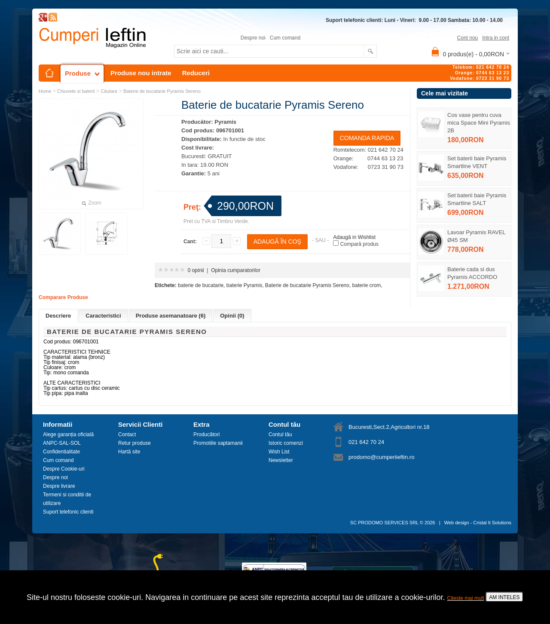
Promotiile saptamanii (218, 443)
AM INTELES (504, 597)
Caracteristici (103, 315)
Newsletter (281, 460)
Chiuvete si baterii (76, 91)
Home (45, 91)
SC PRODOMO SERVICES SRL (384, 522)
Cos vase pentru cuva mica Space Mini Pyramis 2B (478, 123)
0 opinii (196, 270)
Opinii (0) (232, 315)
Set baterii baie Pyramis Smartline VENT (476, 162)
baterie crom (366, 285)
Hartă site (129, 452)
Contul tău (280, 434)
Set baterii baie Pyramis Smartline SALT (476, 199)
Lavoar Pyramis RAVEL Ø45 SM (476, 236)
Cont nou (467, 38)
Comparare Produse (63, 297)
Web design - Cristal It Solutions (477, 522)
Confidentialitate (61, 452)
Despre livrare (59, 486)
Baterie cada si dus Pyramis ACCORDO (472, 273)
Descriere (58, 315)
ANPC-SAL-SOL (62, 443)
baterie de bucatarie (200, 285)
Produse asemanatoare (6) (171, 315)
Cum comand (285, 38)
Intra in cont (495, 38)
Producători (206, 434)
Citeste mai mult (465, 598)
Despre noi (253, 38)
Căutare (109, 91)
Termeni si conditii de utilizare (67, 499)
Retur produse (134, 443)
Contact (127, 434)
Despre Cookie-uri (64, 469)
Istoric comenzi (286, 443)
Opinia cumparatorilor (235, 270)
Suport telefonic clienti (68, 512)
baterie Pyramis (244, 285)
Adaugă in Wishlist (354, 237)
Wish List (279, 452)
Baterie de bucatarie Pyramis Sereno (162, 91)
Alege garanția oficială (68, 434)
